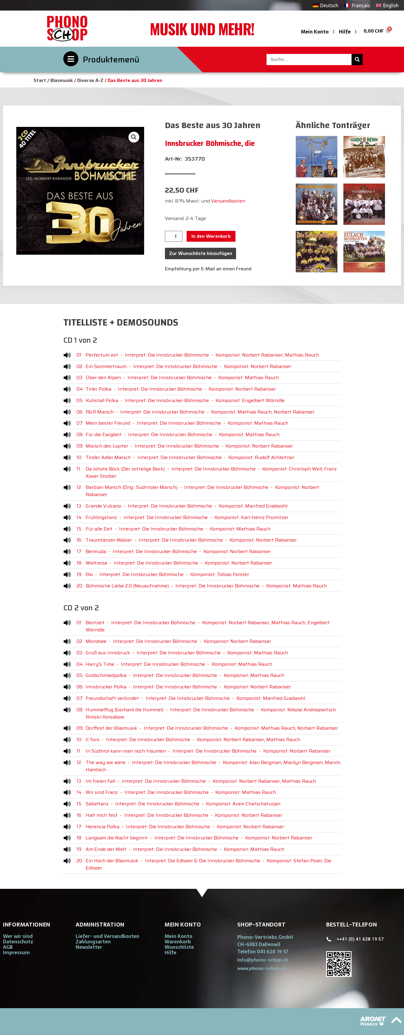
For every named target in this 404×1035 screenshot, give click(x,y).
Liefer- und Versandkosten (107, 936)
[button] (133, 137)
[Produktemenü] (70, 58)
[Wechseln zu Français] (357, 5)
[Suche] (357, 59)
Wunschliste (179, 947)
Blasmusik (61, 80)
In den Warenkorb (211, 236)
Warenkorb (178, 941)
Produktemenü (111, 59)
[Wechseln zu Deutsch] (325, 5)
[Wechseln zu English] (387, 5)
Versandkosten (228, 201)
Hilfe (345, 32)
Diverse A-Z (90, 80)
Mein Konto (315, 32)
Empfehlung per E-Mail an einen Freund (208, 268)
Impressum (16, 952)
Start (39, 80)
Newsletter (89, 947)
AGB (8, 947)
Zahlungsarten (93, 941)
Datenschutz (18, 941)
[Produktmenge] (173, 236)
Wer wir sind (18, 936)
